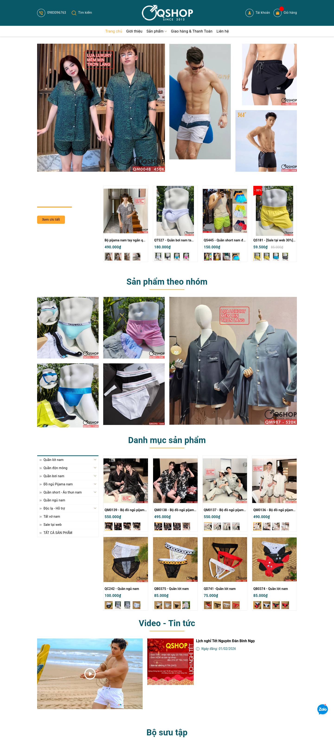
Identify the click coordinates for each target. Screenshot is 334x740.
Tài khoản (257, 13)
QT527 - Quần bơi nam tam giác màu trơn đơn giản (191, 240)
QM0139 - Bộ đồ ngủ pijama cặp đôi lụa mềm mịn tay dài (147, 510)
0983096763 (51, 12)
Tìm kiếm (82, 12)
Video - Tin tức (167, 623)
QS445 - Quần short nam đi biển (227, 240)
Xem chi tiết (51, 219)
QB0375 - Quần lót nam (171, 589)
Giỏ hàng (285, 13)
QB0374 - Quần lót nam (270, 589)
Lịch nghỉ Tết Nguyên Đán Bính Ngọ (225, 641)
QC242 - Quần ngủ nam (122, 589)
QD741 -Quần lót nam (220, 589)
